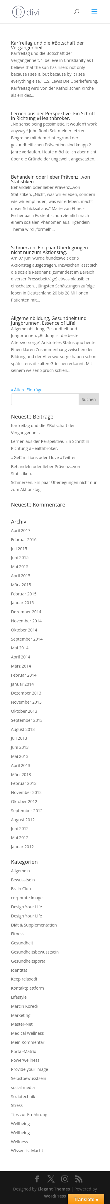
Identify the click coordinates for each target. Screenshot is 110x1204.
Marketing (21, 1015)
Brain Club (21, 888)
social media (23, 1087)
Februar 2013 (24, 783)
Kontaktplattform (27, 988)
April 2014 (21, 657)
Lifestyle (19, 997)
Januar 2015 (22, 602)
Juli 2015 (19, 548)
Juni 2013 (20, 747)
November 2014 (26, 621)
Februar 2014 (24, 675)
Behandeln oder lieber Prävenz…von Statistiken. (50, 179)
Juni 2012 (20, 828)
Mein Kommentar (28, 1042)
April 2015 (21, 575)
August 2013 (23, 729)
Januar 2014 (22, 684)
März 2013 (21, 774)
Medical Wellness (27, 1033)
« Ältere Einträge (27, 389)
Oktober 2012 (24, 801)
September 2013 (27, 720)
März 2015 (21, 584)
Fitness (18, 934)
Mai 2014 (20, 648)
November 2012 (26, 792)
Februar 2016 (24, 539)
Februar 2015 (24, 594)
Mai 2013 (20, 756)
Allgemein (20, 870)
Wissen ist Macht (27, 1150)
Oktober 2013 (24, 711)
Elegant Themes (54, 1189)
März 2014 (21, 666)
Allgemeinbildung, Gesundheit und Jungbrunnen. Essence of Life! (49, 320)
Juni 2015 (20, 557)
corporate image (27, 897)
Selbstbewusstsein (28, 1078)
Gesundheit (22, 943)
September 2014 (27, 639)
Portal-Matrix (23, 1051)
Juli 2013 (19, 738)
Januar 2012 (22, 846)
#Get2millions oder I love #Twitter (43, 457)
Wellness (19, 1141)
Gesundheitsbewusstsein (35, 952)
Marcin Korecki (25, 1006)
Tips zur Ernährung (29, 1114)
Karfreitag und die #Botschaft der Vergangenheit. (47, 45)
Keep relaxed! (24, 979)
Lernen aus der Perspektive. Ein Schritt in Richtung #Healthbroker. (53, 115)
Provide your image (29, 1069)
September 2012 (27, 810)
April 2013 (21, 765)
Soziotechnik (23, 1096)
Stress (17, 1105)
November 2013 (26, 702)
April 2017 (21, 530)
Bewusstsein (23, 880)
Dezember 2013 (26, 693)
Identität (19, 970)
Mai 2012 (20, 837)
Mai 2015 (20, 566)
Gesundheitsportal (29, 961)
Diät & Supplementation (34, 925)
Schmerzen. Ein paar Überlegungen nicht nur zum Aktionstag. (49, 249)
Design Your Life (26, 907)
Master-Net (22, 1024)
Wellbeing (20, 1123)
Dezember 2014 (26, 611)
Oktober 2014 (24, 630)
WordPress (55, 1196)
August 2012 (23, 819)
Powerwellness (25, 1060)
